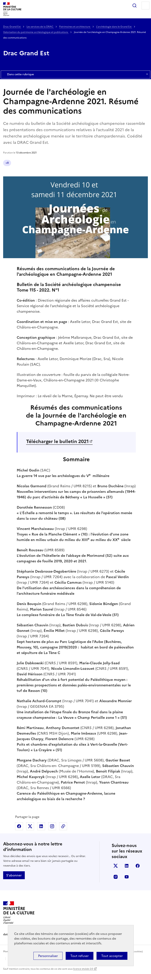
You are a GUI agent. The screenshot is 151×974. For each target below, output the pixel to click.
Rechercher (134, 5)
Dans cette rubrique (75, 74)
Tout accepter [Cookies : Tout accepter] (112, 955)
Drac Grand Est (12, 26)
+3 (136, 163)
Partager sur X (30, 826)
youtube (127, 877)
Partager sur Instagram (52, 826)
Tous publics (77, 163)
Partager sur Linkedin (41, 826)
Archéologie (54, 163)
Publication (13, 163)
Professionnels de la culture (110, 163)
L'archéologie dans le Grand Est (114, 26)
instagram (116, 877)
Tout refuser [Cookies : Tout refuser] (79, 955)
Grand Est (33, 163)
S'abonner (14, 875)
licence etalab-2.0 (83, 969)
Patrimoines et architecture (75, 26)
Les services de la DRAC (40, 26)
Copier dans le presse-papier (63, 826)
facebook (138, 866)
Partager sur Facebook (19, 826)
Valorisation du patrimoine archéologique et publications (36, 32)
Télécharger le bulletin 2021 (57, 441)
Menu (145, 5)
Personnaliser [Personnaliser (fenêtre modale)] (48, 955)
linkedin (127, 866)
